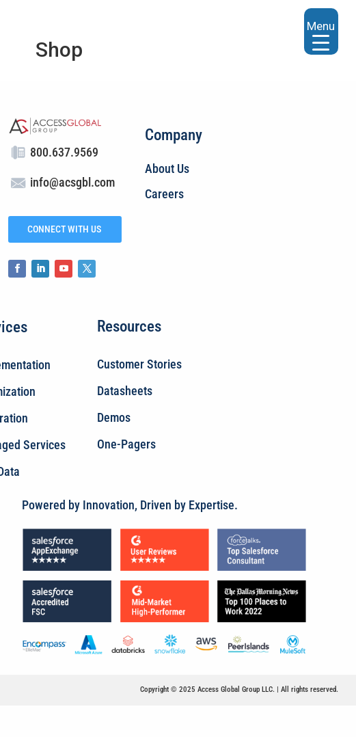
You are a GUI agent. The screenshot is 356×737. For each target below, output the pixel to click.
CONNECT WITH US (64, 229)
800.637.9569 (64, 152)
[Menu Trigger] (321, 31)
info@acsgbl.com (72, 182)
